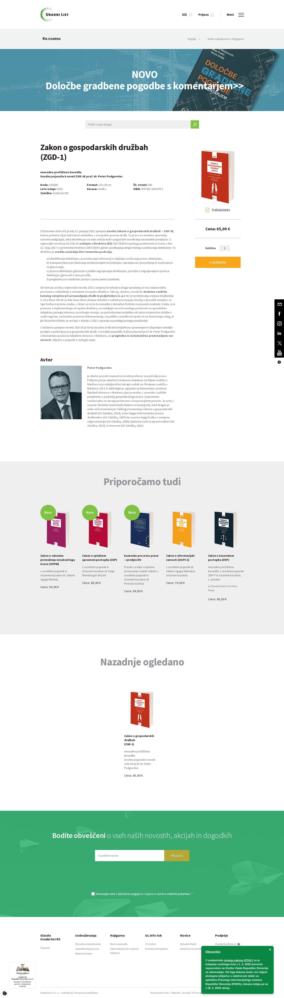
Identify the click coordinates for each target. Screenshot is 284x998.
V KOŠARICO (217, 262)
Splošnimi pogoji (129, 894)
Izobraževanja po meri (87, 948)
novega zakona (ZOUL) (238, 960)
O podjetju (221, 943)
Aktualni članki (188, 943)
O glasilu (45, 947)
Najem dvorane (83, 953)
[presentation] (142, 879)
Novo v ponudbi (118, 943)
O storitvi (150, 943)
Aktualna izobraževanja (88, 943)
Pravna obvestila (159, 992)
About (234, 943)
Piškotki (175, 992)
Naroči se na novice (190, 948)
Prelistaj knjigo (217, 210)
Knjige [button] (194, 39)
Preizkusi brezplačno (156, 948)
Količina (210, 248)
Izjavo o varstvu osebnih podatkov (167, 894)
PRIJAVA (177, 856)
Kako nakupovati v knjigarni (226, 39)
